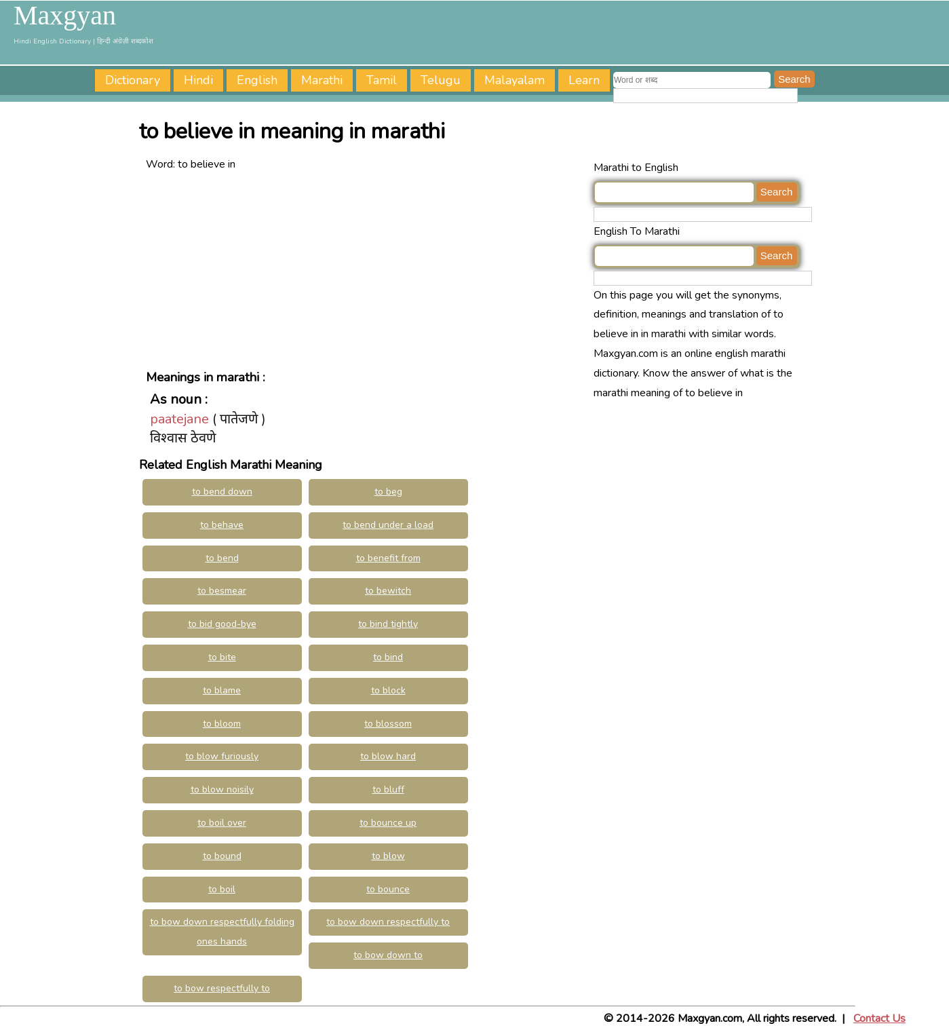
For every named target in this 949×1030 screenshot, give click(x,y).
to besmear (221, 590)
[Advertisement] (366, 269)
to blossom (388, 723)
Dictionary (132, 80)
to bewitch (388, 590)
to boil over (221, 822)
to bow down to (388, 955)
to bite (222, 657)
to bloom (222, 723)
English (257, 80)
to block (388, 690)
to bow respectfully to (222, 988)
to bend (222, 558)
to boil (221, 889)
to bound (222, 856)
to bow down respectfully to (388, 921)
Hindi (198, 80)
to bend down (222, 491)
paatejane (179, 419)
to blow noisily (222, 789)
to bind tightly (388, 623)
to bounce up (388, 822)
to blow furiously (221, 756)
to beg (388, 491)
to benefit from (388, 558)
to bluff (388, 789)
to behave (222, 524)
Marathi (322, 80)
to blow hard (388, 756)
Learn (584, 80)
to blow (388, 856)
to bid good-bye (222, 623)
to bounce (388, 889)
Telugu (441, 80)
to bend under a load (388, 524)
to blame (222, 690)
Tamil (381, 80)
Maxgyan (65, 16)
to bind (388, 657)
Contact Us (879, 1018)
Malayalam (514, 80)
